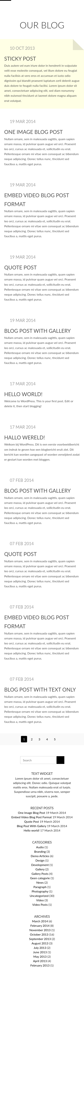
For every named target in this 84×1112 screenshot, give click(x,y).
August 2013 (40, 943)
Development (40, 865)
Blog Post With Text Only (40, 689)
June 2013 (40, 952)
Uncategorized (39, 895)
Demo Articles (40, 856)
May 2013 (40, 956)
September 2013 (40, 939)
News (40, 882)
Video (40, 900)
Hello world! (23, 394)
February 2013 (40, 965)
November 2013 (40, 930)
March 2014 (40, 921)
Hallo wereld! (24, 437)
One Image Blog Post (33, 132)
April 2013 (40, 961)
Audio (40, 847)
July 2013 (40, 947)
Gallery (40, 869)
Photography (40, 891)
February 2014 (40, 925)
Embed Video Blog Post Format (31, 817)
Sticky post (20, 58)
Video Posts (40, 904)
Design (40, 860)
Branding (40, 851)
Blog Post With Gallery (37, 331)
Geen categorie (40, 878)
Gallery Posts (40, 873)
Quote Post (20, 267)
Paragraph (40, 887)
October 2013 (39, 934)
